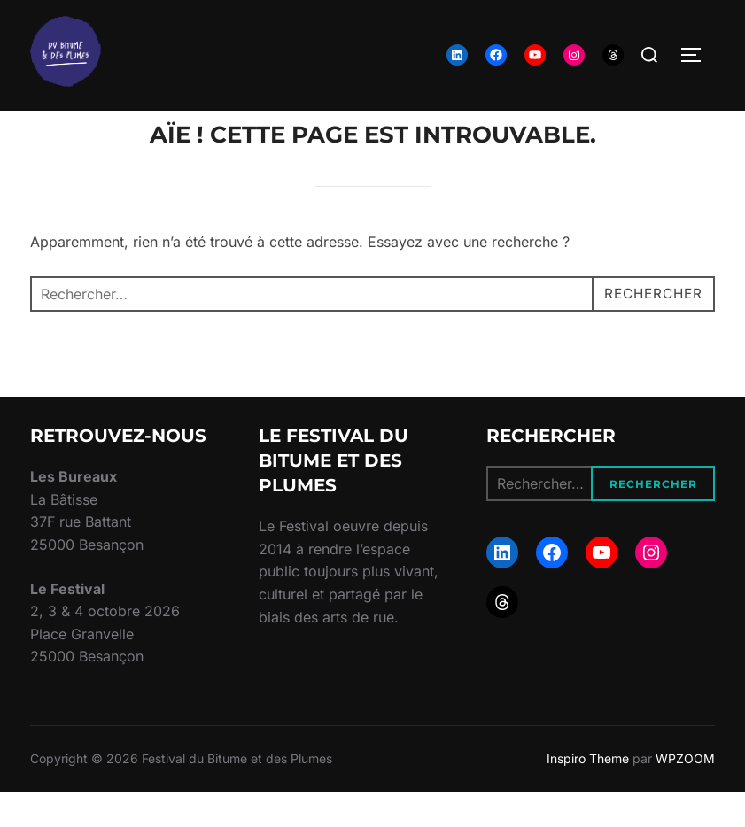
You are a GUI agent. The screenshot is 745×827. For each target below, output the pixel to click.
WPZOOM (685, 792)
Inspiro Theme (588, 792)
